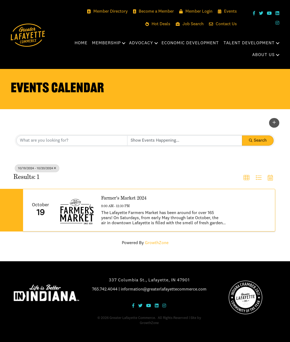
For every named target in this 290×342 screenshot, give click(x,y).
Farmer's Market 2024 (123, 198)
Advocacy (141, 43)
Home (81, 43)
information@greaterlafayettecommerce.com (164, 289)
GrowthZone (156, 243)
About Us (263, 55)
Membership (106, 43)
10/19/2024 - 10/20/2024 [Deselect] (37, 168)
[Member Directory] (106, 12)
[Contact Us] (221, 24)
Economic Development (190, 43)
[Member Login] (194, 12)
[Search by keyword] (71, 140)
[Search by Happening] (185, 140)
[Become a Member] (152, 12)
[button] (274, 122)
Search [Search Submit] (258, 140)
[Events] (226, 12)
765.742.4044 (105, 289)
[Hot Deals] (156, 24)
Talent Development (249, 43)
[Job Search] (188, 24)
